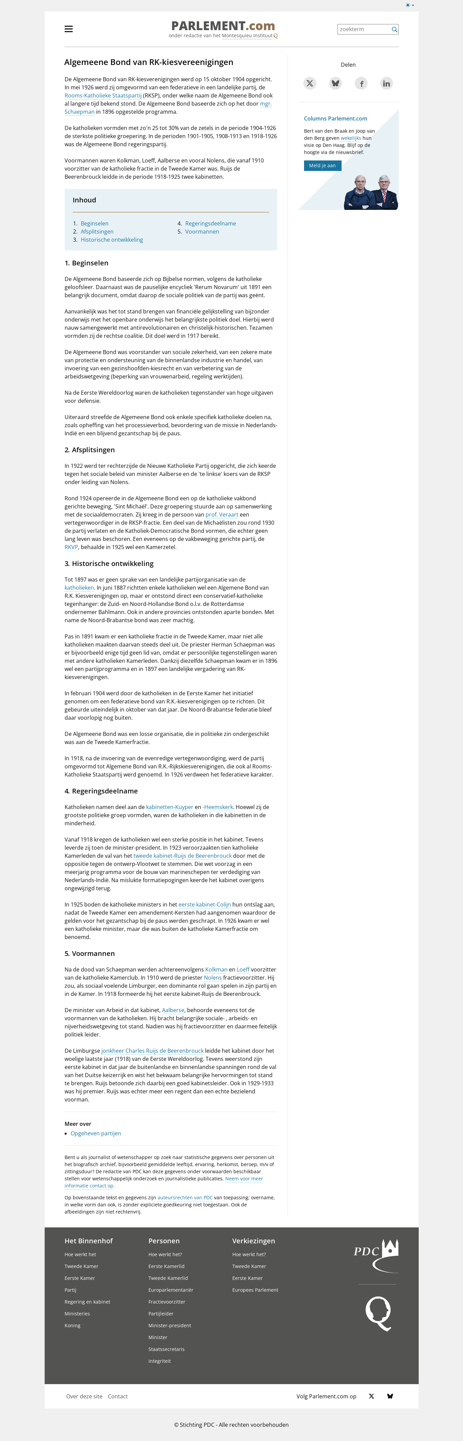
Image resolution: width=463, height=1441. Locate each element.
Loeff (243, 969)
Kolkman (216, 969)
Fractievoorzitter (166, 1301)
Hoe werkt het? (165, 1254)
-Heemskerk (218, 807)
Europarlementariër (170, 1290)
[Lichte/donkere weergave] (412, 6)
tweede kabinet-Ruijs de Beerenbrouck (183, 855)
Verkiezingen (253, 1240)
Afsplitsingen (97, 231)
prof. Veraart (222, 514)
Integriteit (159, 1361)
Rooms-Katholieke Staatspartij (103, 95)
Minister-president (169, 1325)
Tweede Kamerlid (168, 1278)
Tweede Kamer (81, 1266)
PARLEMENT (223, 26)
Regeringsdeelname (210, 223)
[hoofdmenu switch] (69, 31)
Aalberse (173, 1010)
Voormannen (202, 231)
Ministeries (77, 1313)
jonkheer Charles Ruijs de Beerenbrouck (152, 1050)
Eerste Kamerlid (166, 1266)
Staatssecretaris (166, 1349)
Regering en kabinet (87, 1301)
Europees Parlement (255, 1290)
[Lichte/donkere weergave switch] (412, 5)
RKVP (71, 547)
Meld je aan (322, 165)
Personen (164, 1240)
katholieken (79, 587)
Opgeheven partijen (96, 1133)
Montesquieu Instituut (247, 35)
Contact (118, 1396)
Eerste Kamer (80, 1278)
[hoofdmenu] (91, 31)
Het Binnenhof (89, 1240)
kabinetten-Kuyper (169, 807)
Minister (157, 1337)
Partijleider (160, 1313)
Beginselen (95, 223)
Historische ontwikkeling (112, 239)
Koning (72, 1325)
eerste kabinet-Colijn (205, 904)
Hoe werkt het (80, 1254)
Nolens (213, 977)
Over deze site (84, 1396)
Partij (70, 1290)
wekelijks (351, 138)
